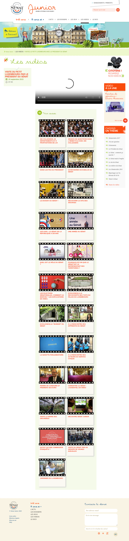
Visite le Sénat (113, 179)
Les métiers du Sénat (115, 166)
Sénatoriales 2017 (114, 138)
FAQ (10, 522)
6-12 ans (21, 20)
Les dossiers (62, 19)
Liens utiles (12, 516)
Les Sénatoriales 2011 (116, 169)
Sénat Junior (9, 51)
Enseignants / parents (103, 3)
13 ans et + (38, 20)
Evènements (112, 145)
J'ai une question (114, 142)
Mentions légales (14, 518)
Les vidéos (85, 19)
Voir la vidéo (118, 120)
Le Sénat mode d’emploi (116, 159)
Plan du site (12, 520)
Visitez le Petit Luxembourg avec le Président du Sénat (69, 85)
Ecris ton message (101, 520)
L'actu (51, 19)
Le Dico (95, 19)
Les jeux (74, 19)
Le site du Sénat (114, 162)
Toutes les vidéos (114, 185)
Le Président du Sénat (116, 149)
